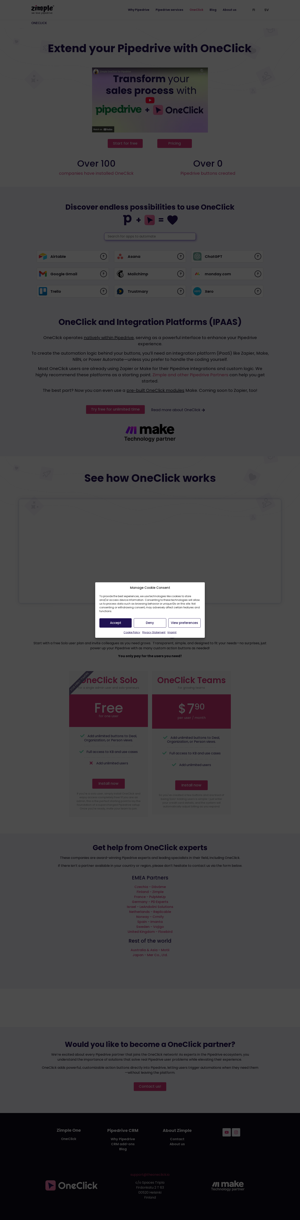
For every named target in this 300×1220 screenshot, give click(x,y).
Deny (150, 623)
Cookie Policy (132, 632)
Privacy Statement (153, 632)
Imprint (172, 632)
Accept (115, 623)
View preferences (184, 623)
